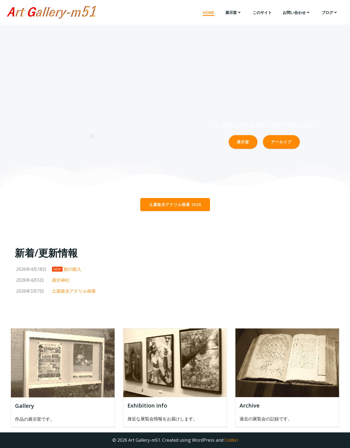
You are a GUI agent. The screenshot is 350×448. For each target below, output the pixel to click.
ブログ (330, 12)
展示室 (233, 12)
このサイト (262, 12)
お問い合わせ (297, 12)
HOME (208, 12)
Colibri (231, 440)
